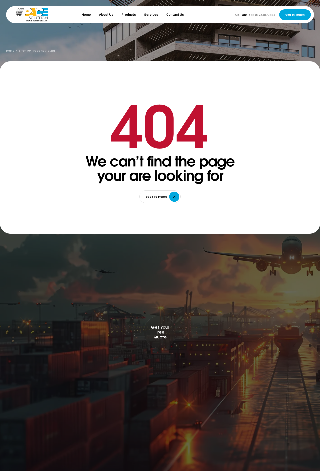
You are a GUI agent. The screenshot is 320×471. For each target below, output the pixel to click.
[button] (262, 14)
